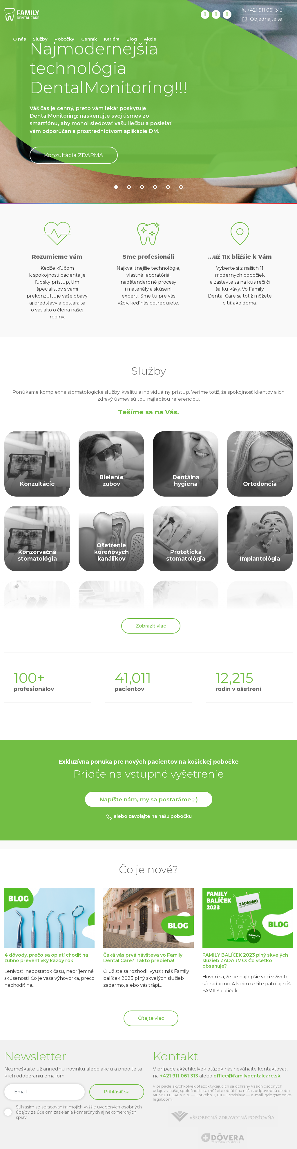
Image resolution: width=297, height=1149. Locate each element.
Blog (131, 39)
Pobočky (64, 39)
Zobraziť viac (151, 626)
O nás (19, 39)
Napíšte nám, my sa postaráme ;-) (148, 799)
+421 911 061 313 (179, 1076)
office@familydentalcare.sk (246, 1076)
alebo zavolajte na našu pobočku (149, 816)
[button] (116, 187)
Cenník (89, 39)
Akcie (150, 39)
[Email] (44, 1092)
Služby (40, 39)
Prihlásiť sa (117, 1092)
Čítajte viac (151, 1018)
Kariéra (111, 39)
